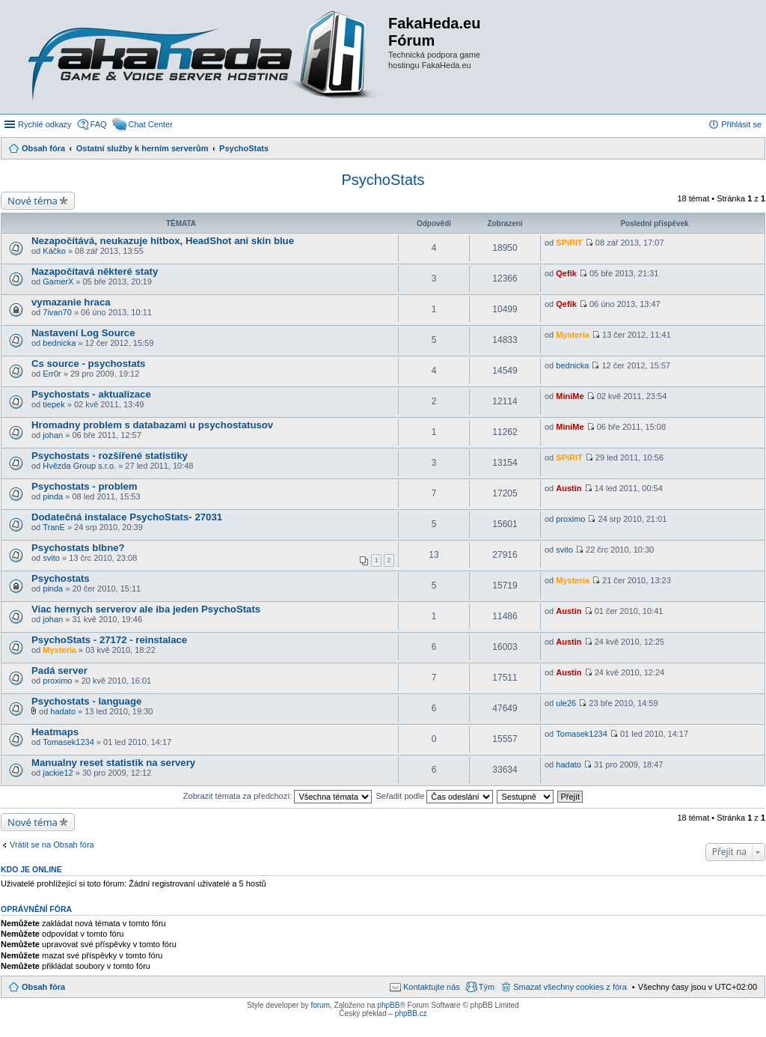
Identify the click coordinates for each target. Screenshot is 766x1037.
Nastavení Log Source (83, 332)
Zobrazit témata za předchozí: (278, 795)
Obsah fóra (43, 986)
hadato (63, 711)
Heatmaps (55, 732)
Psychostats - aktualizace (91, 394)
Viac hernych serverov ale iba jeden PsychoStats (145, 609)
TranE (54, 527)
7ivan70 (57, 312)
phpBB (388, 1005)
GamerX (58, 281)
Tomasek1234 (68, 742)
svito (51, 557)
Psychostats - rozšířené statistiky (109, 455)
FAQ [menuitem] (99, 124)
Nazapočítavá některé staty (94, 271)
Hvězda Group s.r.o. (79, 465)
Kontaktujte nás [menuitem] (431, 986)
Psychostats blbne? (78, 547)
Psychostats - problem (84, 486)
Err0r (52, 373)
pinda (53, 496)
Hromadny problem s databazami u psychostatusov (152, 425)
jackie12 (58, 772)
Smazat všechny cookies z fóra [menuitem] (570, 986)
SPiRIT (569, 242)
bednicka (59, 342)
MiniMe (569, 396)
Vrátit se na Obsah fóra (52, 844)
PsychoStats (382, 179)
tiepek (53, 404)
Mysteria (572, 334)
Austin (568, 488)
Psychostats (60, 578)
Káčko (54, 250)
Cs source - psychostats (88, 363)
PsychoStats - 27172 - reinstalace (109, 639)
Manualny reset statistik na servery (113, 762)
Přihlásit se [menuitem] (741, 124)
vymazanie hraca (71, 302)
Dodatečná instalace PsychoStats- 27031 (126, 517)
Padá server (59, 670)
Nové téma (32, 200)
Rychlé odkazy (45, 124)
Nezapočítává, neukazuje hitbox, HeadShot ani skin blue (162, 240)
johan (53, 435)
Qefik (566, 273)
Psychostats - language (86, 701)
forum (320, 1005)
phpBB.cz (411, 1013)
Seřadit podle (434, 795)
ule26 (566, 703)
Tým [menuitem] (486, 986)
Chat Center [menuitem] (151, 124)
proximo (570, 518)
